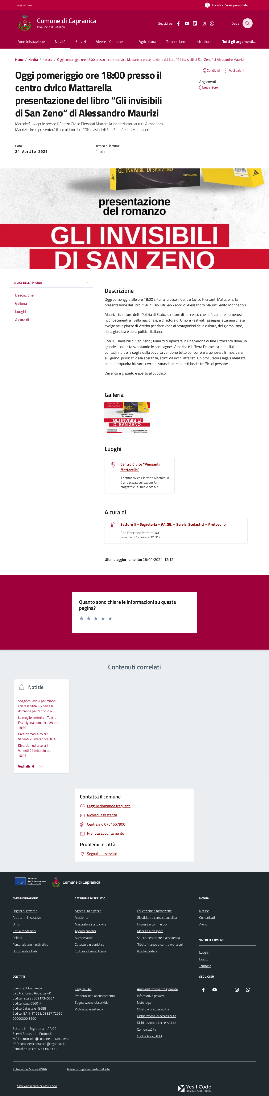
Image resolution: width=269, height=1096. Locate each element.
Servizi (80, 41)
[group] (134, 714)
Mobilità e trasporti (150, 900)
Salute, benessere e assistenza (158, 907)
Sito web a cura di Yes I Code (37, 1055)
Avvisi (203, 894)
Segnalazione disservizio (91, 972)
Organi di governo (25, 880)
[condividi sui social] (210, 70)
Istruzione (204, 41)
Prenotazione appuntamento (95, 965)
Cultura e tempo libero (90, 921)
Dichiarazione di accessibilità (156, 985)
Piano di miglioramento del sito (88, 1039)
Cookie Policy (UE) (149, 1006)
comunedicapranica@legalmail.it (42, 1013)
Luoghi (203, 922)
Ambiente (81, 887)
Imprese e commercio (152, 894)
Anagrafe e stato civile (90, 894)
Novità (60, 41)
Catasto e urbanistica (89, 914)
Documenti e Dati (25, 921)
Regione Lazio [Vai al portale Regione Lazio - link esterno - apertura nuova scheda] (24, 5)
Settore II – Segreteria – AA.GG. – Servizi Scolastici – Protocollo (173, 524)
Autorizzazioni (84, 907)
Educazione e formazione (154, 880)
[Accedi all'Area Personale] (226, 5)
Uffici (16, 894)
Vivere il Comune (109, 41)
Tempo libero (176, 41)
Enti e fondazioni (24, 900)
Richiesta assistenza (89, 979)
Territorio (205, 935)
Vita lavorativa (147, 921)
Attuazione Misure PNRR (30, 1039)
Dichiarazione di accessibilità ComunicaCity (156, 996)
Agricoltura (147, 41)
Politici (17, 907)
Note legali (144, 972)
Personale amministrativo (30, 914)
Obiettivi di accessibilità (153, 979)
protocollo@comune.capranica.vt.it (45, 1008)
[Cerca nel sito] (248, 23)
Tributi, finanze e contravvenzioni (160, 914)
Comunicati (207, 887)
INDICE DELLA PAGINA (51, 282)
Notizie (204, 880)
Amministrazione (31, 41)
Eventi (203, 929)
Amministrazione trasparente (157, 958)
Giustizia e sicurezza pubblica (157, 887)
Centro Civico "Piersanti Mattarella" (140, 467)
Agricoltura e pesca (88, 880)
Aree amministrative (27, 887)
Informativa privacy (150, 965)
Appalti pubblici (85, 900)
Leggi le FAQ (83, 958)
